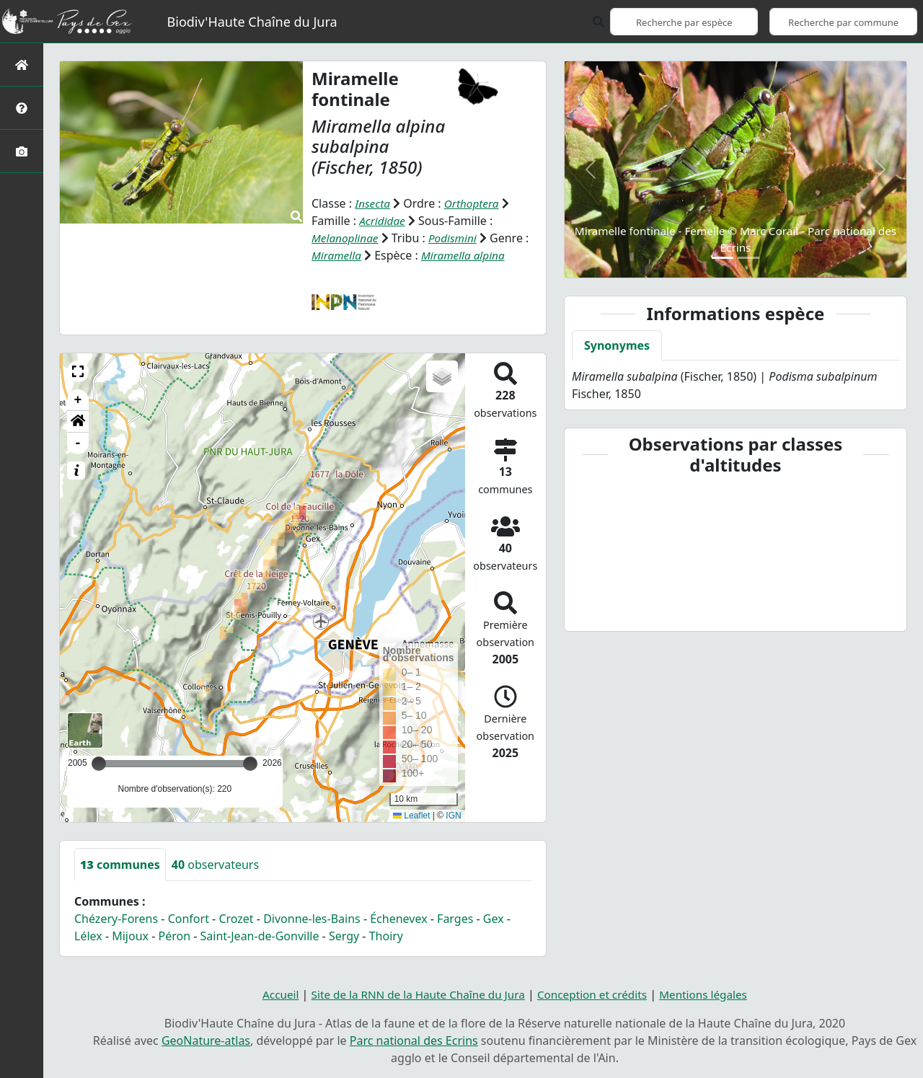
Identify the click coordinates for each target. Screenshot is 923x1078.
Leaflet (411, 815)
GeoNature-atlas (206, 1040)
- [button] (78, 443)
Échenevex (398, 919)
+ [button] (78, 400)
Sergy (344, 936)
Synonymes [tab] (617, 345)
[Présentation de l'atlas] (21, 108)
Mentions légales (712, 994)
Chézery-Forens (116, 919)
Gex (493, 919)
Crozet (235, 919)
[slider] (250, 763)
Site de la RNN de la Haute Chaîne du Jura (414, 994)
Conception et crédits (596, 994)
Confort (188, 919)
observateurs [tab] (215, 864)
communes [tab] (120, 864)
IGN (453, 815)
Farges (455, 919)
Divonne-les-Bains (312, 919)
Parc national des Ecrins (414, 1040)
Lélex (88, 936)
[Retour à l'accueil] (21, 64)
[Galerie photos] (21, 151)
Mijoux (130, 936)
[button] (78, 371)
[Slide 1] (722, 257)
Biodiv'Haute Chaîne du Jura (252, 21)
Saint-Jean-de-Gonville (259, 936)
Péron (175, 936)
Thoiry (386, 936)
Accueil (271, 994)
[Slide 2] (748, 257)
